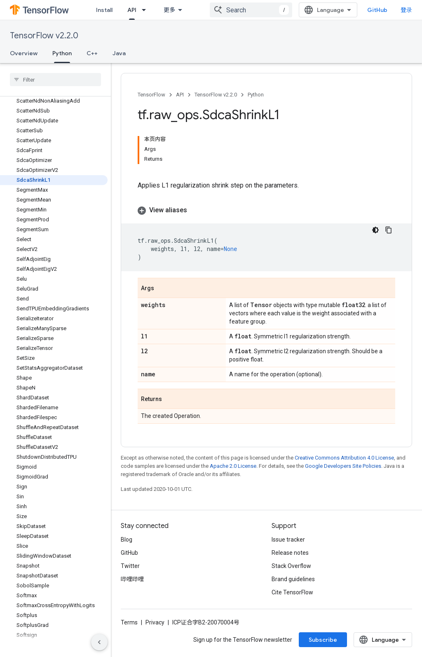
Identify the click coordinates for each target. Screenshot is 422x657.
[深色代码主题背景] (375, 230)
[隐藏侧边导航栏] (99, 642)
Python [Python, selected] (62, 53)
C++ (92, 53)
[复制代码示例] (388, 230)
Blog (126, 539)
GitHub (377, 10)
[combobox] (251, 9)
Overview (24, 53)
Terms (129, 622)
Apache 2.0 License (233, 466)
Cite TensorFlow (292, 592)
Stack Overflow (291, 566)
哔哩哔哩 (132, 579)
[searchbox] (55, 79)
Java (119, 53)
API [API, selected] (131, 10)
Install (104, 10)
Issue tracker (288, 539)
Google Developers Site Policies (343, 466)
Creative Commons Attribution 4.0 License (344, 458)
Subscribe (323, 639)
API (180, 95)
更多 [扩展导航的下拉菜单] (169, 10)
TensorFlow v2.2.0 (44, 36)
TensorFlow (151, 95)
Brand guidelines (293, 579)
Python (256, 95)
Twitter (130, 566)
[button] (266, 210)
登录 (406, 10)
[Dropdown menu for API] (146, 10)
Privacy (154, 622)
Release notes (290, 552)
